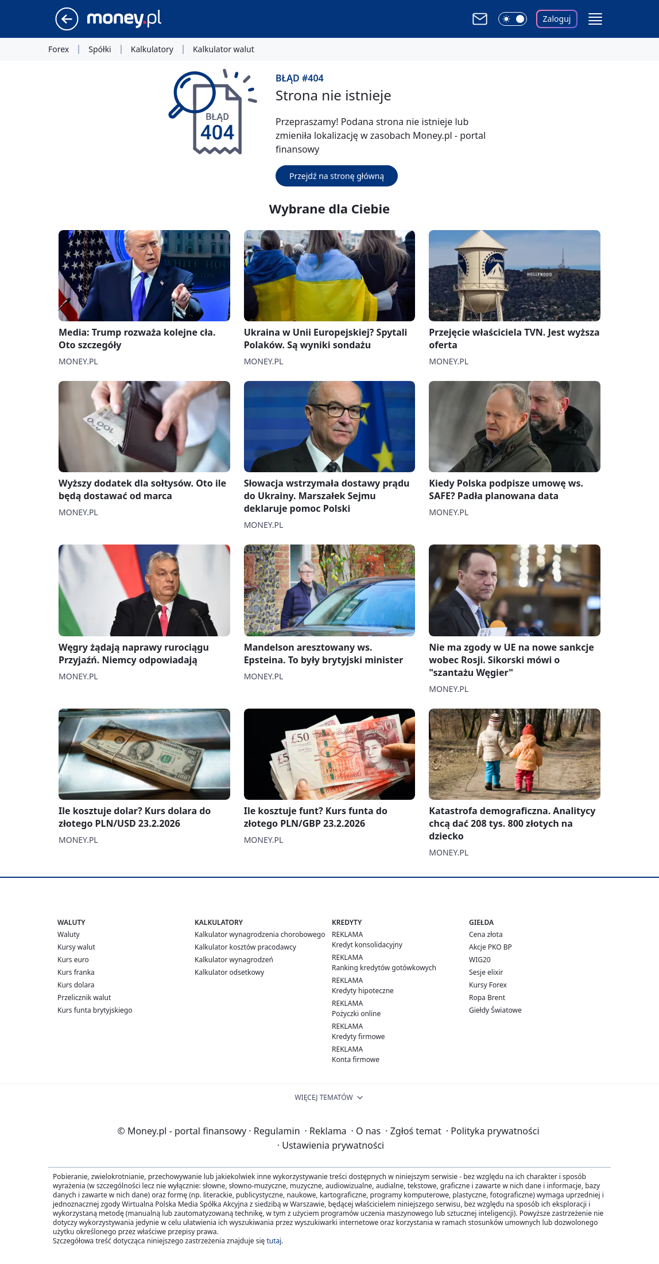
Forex (58, 49)
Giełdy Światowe (495, 1010)
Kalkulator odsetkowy (229, 972)
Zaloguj (557, 18)
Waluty (68, 934)
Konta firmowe (355, 1059)
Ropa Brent (487, 997)
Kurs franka (76, 972)
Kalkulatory (152, 49)
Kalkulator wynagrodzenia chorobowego (260, 934)
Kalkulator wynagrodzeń (234, 959)
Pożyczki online (356, 1013)
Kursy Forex (488, 985)
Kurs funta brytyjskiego (94, 1010)
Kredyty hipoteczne (363, 990)
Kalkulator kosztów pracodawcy (245, 947)
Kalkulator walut (223, 49)
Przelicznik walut (84, 997)
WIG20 (480, 959)
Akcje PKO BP (490, 947)
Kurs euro (73, 959)
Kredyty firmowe (358, 1036)
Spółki (99, 49)
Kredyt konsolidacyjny (367, 945)
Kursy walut (76, 947)
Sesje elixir (486, 972)
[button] (595, 19)
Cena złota (486, 934)
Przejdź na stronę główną (336, 175)
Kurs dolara (76, 985)
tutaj (273, 1241)
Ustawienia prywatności (330, 1145)
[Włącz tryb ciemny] (512, 19)
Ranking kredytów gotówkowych (384, 968)
